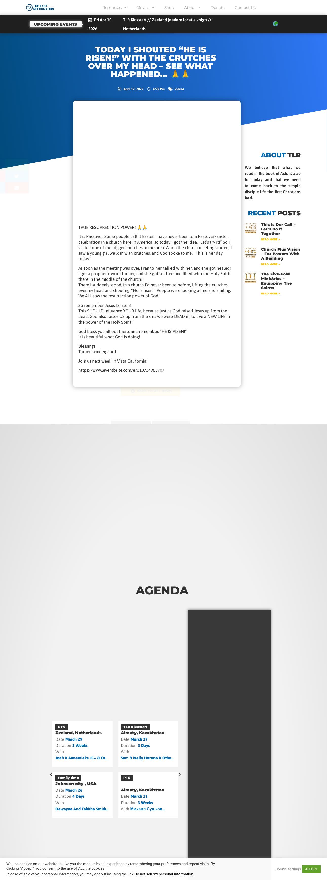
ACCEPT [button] (311, 869)
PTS (61, 727)
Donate (218, 7)
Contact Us (245, 7)
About (192, 7)
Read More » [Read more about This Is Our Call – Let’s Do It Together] (270, 239)
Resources (114, 7)
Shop (169, 7)
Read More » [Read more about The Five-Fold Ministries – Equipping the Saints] (270, 293)
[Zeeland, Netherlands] (82, 744)
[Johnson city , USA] (82, 795)
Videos (179, 89)
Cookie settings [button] (288, 869)
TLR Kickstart (135, 727)
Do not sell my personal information (163, 874)
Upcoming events (55, 24)
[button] (38, 165)
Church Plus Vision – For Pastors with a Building (280, 254)
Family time (68, 778)
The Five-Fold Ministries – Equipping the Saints (276, 281)
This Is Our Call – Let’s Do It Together (278, 229)
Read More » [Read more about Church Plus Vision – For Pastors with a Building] (270, 264)
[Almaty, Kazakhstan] (148, 744)
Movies (145, 7)
